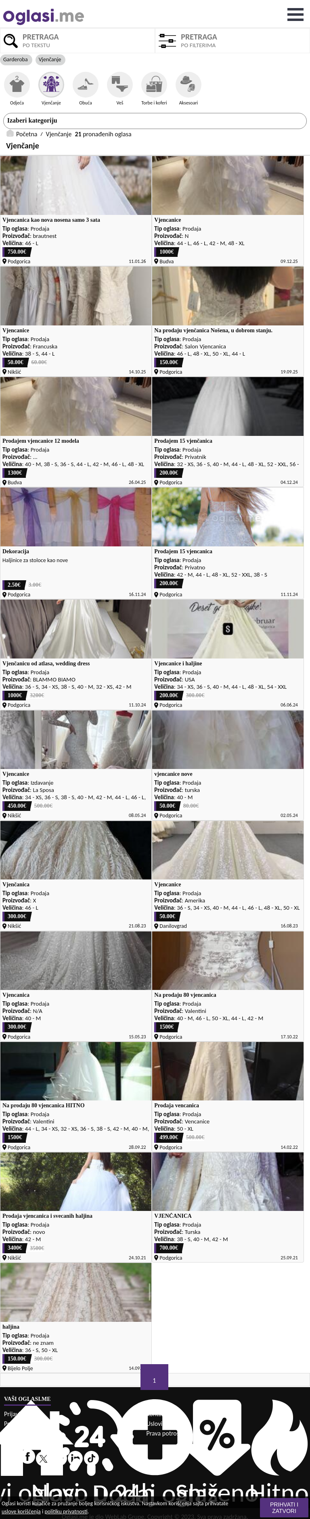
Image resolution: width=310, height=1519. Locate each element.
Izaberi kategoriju (32, 120)
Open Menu (295, 14)
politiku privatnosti (65, 1511)
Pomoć (13, 1423)
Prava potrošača (167, 1433)
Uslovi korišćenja (168, 1423)
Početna (26, 134)
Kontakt (157, 1414)
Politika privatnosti (28, 1433)
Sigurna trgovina (25, 1443)
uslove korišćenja (21, 1511)
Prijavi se (15, 1414)
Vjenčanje (59, 134)
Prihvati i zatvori (284, 1507)
